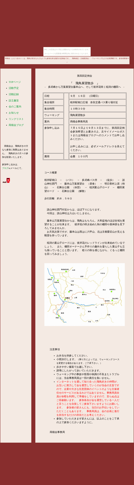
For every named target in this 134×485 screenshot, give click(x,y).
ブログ (5, 168)
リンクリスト (16, 119)
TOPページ (15, 82)
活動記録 (14, 94)
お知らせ (14, 112)
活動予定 (14, 88)
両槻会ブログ (16, 125)
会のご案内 (15, 106)
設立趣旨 (14, 100)
